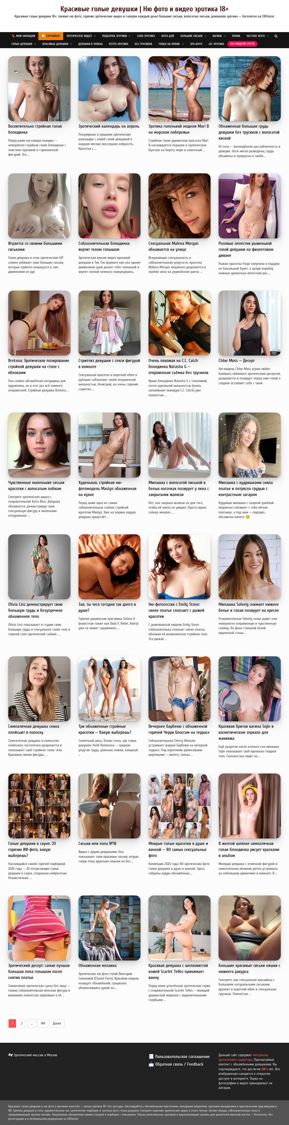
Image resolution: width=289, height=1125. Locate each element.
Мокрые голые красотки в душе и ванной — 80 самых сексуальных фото (178, 849)
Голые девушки (21, 44)
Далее (57, 1023)
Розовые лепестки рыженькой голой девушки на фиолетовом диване (246, 249)
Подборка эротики (114, 36)
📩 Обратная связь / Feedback (176, 1064)
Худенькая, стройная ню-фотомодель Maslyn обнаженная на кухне (107, 488)
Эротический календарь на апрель (108, 126)
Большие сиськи (191, 36)
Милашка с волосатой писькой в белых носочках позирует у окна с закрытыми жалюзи (179, 488)
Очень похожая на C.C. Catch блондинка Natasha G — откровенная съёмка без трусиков (178, 366)
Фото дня (167, 36)
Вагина (217, 36)
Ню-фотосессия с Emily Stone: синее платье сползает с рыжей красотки (176, 610)
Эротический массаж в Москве (32, 1055)
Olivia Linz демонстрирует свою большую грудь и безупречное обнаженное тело (35, 610)
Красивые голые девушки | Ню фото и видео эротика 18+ (144, 9)
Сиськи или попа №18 (97, 843)
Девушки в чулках (90, 44)
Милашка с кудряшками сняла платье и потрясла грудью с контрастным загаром (246, 488)
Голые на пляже (169, 44)
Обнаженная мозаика (97, 965)
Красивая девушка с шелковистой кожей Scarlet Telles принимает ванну (178, 971)
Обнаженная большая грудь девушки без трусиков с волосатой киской (249, 132)
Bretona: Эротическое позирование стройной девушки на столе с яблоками (38, 366)
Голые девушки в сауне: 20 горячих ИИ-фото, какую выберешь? (32, 849)
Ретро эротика (118, 44)
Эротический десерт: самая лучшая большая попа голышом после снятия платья (39, 971)
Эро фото (196, 44)
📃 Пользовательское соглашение (179, 1056)
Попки (236, 36)
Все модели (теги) (242, 44)
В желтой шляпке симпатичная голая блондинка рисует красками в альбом (249, 849)
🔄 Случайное (51, 36)
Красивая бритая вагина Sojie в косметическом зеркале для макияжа (246, 732)
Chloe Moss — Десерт (237, 360)
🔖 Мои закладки (23, 36)
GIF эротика (216, 44)
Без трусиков (143, 44)
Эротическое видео (79, 36)
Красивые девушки (55, 44)
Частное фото (255, 36)
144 (43, 1023)
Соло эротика (146, 36)
